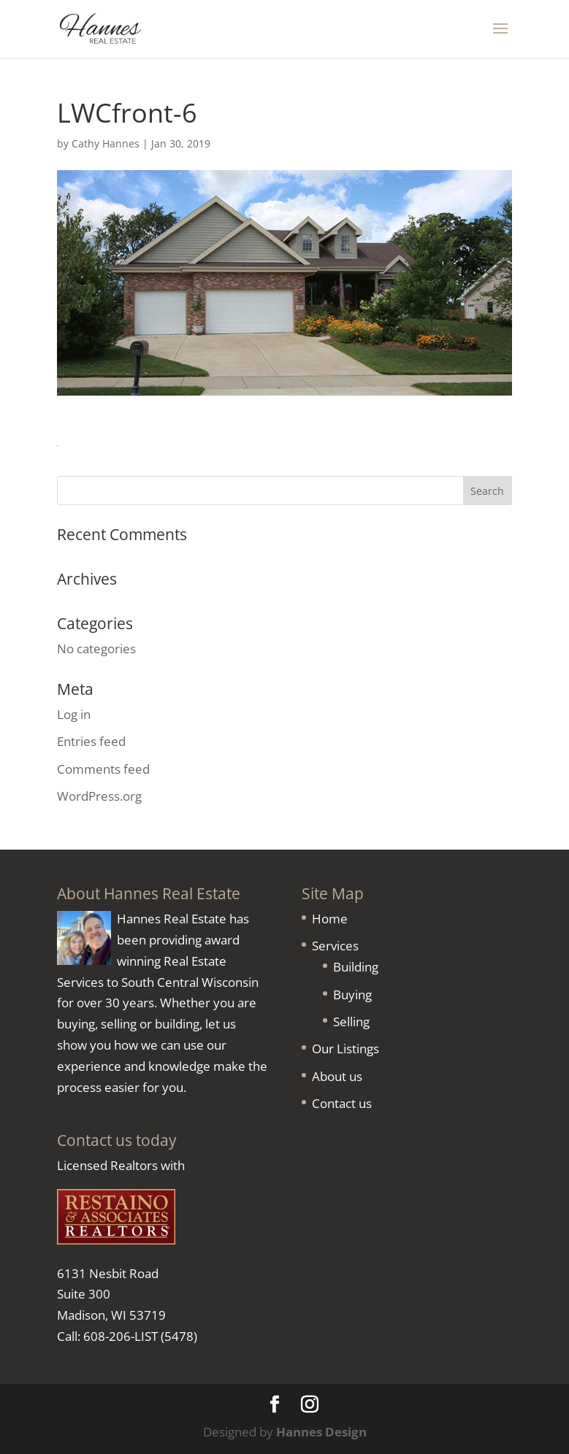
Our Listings (345, 1048)
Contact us (342, 1103)
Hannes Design (321, 1431)
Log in (74, 714)
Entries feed (91, 741)
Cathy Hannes (106, 143)
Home (330, 918)
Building (355, 966)
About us (337, 1076)
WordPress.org (99, 796)
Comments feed (103, 769)
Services (335, 945)
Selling (351, 1021)
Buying (352, 994)
